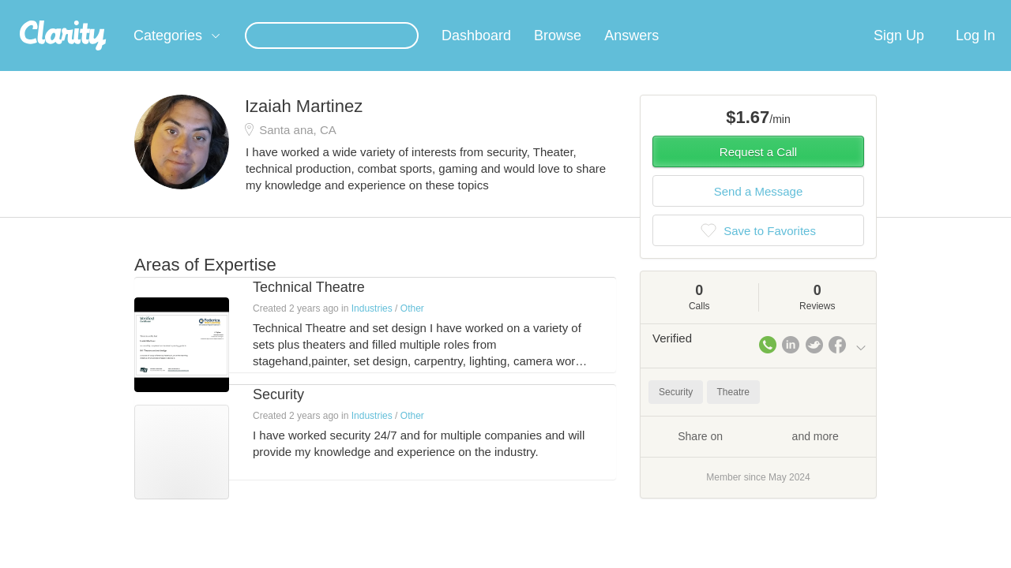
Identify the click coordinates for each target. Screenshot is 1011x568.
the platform (109, 9)
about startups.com (924, 10)
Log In (975, 54)
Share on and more (758, 454)
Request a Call (758, 171)
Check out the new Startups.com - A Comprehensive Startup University (695, 10)
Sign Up (899, 54)
